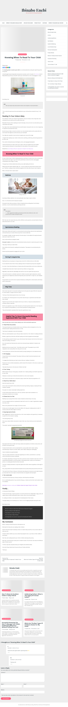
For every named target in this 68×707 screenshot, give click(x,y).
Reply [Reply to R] (9, 652)
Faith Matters (50, 41)
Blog (3, 22)
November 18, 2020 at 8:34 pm (15, 659)
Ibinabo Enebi (34, 10)
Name (2, 684)
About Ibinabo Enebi (52, 32)
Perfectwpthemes (46, 704)
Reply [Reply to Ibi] (11, 664)
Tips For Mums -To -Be (52, 64)
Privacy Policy (37, 22)
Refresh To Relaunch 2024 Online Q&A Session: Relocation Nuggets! (19, 508)
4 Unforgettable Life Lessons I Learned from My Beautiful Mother (18, 516)
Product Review (51, 52)
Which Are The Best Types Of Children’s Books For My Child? (34, 624)
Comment (3, 672)
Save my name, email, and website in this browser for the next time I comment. (18, 695)
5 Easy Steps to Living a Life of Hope (12, 512)
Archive (49, 35)
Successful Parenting (22, 54)
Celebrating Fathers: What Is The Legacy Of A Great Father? (34, 595)
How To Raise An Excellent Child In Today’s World (10, 594)
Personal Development (52, 49)
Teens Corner (50, 61)
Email (25, 684)
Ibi (11, 657)
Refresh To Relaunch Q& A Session (56, 22)
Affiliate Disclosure (28, 22)
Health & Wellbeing (52, 44)
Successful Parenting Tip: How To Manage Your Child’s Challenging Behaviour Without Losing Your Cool (11, 625)
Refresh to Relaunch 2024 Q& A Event (14, 22)
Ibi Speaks (45, 22)
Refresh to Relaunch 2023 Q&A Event (12, 510)
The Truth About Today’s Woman (11, 514)
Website (2, 689)
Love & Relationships (52, 46)
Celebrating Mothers (52, 38)
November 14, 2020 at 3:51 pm (13, 648)
